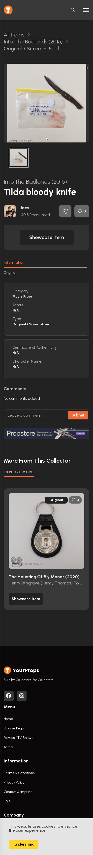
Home (8, 719)
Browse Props (14, 728)
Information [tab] (14, 262)
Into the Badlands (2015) (35, 181)
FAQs (8, 801)
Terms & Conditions (19, 773)
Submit (78, 415)
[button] (47, 139)
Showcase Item (46, 237)
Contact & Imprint (18, 792)
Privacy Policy (14, 782)
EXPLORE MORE (19, 472)
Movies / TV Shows (18, 738)
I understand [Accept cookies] (23, 844)
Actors (8, 747)
